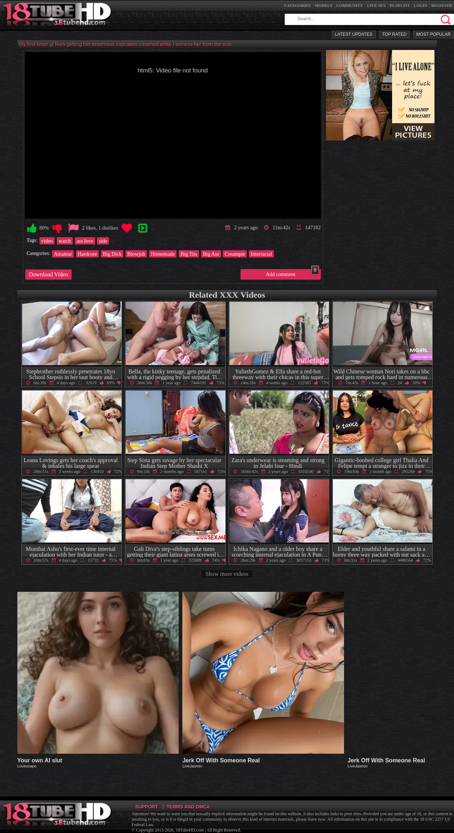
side (103, 241)
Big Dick (112, 254)
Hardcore (87, 254)
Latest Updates (353, 34)
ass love (85, 241)
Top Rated (394, 34)
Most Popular (433, 34)
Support (146, 806)
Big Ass (211, 254)
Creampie (235, 254)
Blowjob (136, 254)
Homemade (163, 254)
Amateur (63, 254)
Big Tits (189, 254)
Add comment (292, 273)
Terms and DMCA (188, 806)
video (47, 241)
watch (65, 241)
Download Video (48, 274)
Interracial (261, 254)
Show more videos (227, 574)
